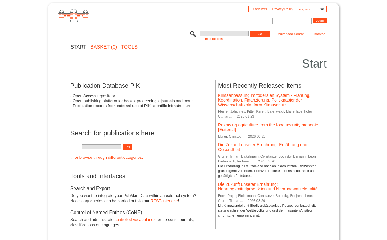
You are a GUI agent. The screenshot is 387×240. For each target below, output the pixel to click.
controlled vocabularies (135, 219)
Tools (129, 47)
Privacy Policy (282, 9)
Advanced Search (291, 34)
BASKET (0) (103, 47)
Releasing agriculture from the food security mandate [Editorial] (268, 127)
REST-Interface (164, 200)
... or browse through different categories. (106, 157)
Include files (214, 39)
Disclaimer (259, 9)
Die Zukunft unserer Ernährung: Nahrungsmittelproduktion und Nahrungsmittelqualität (268, 187)
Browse (319, 34)
